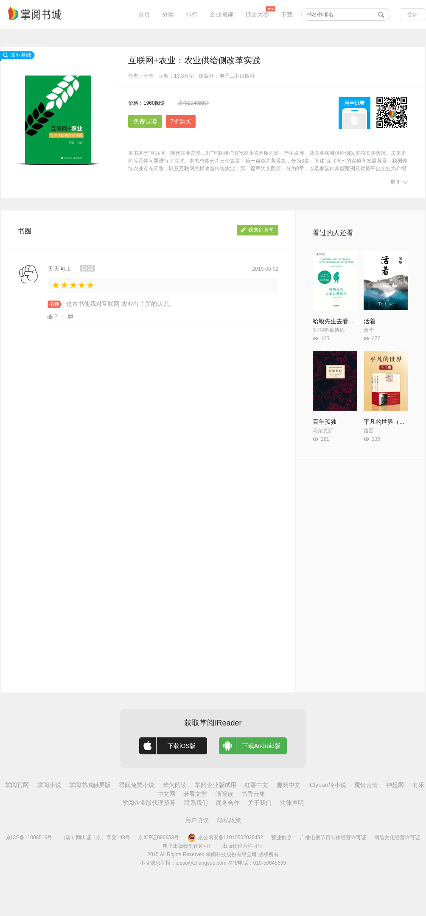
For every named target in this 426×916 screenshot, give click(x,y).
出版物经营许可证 (242, 846)
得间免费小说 (136, 785)
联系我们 (196, 802)
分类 (168, 14)
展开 (399, 182)
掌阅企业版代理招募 (149, 802)
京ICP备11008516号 (29, 837)
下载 (287, 14)
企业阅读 (221, 14)
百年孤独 (324, 421)
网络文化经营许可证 (397, 837)
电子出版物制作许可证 (188, 846)
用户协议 (197, 820)
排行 (192, 14)
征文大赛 (257, 14)
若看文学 (195, 793)
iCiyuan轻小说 (327, 785)
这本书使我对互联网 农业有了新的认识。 (120, 303)
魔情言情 (366, 785)
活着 (370, 321)
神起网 (395, 785)
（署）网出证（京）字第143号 (95, 837)
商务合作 (228, 802)
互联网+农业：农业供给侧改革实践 (194, 60)
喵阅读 (224, 793)
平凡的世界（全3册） (392, 421)
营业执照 (281, 837)
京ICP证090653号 (158, 837)
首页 (144, 14)
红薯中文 (256, 785)
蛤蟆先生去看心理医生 (342, 321)
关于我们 (260, 802)
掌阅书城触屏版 (90, 785)
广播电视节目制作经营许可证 (333, 837)
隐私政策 (229, 820)
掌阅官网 (17, 785)
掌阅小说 (49, 785)
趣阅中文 (288, 785)
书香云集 (253, 793)
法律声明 (292, 802)
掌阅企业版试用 (215, 785)
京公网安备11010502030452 (225, 837)
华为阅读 (175, 785)
